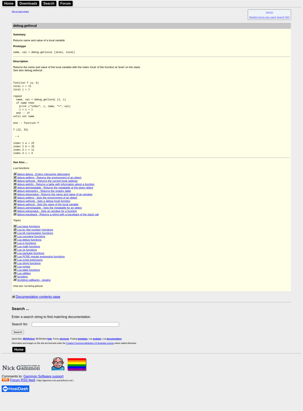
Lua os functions (27, 264)
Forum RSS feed (22, 395)
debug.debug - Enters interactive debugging (43, 189)
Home (8, 3)
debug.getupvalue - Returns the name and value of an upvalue (54, 209)
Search (48, 3)
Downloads (28, 3)
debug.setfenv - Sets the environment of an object (47, 212)
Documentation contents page (38, 311)
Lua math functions (28, 261)
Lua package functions (30, 268)
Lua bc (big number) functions (35, 244)
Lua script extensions (30, 274)
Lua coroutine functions (31, 251)
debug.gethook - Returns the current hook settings (47, 195)
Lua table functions (28, 284)
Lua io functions (26, 258)
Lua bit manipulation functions (35, 247)
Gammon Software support (43, 391)
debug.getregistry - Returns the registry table (44, 205)
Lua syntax (23, 281)
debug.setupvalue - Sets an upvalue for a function (47, 225)
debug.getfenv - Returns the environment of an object (49, 192)
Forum (65, 3)
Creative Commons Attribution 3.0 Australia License (90, 358)
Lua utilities (24, 288)
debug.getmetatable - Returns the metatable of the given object (55, 202)
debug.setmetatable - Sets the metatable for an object (49, 222)
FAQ (287, 17)
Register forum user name (262, 17)
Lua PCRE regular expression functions (41, 271)
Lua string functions (29, 278)
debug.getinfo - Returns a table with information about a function (55, 199)
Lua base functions (28, 241)
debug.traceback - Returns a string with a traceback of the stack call (58, 229)
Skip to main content (20, 11)
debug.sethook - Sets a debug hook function (43, 215)
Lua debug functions (29, 254)
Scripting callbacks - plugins (34, 294)
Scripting (22, 291)
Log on (269, 12)
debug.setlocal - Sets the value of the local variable (47, 219)
